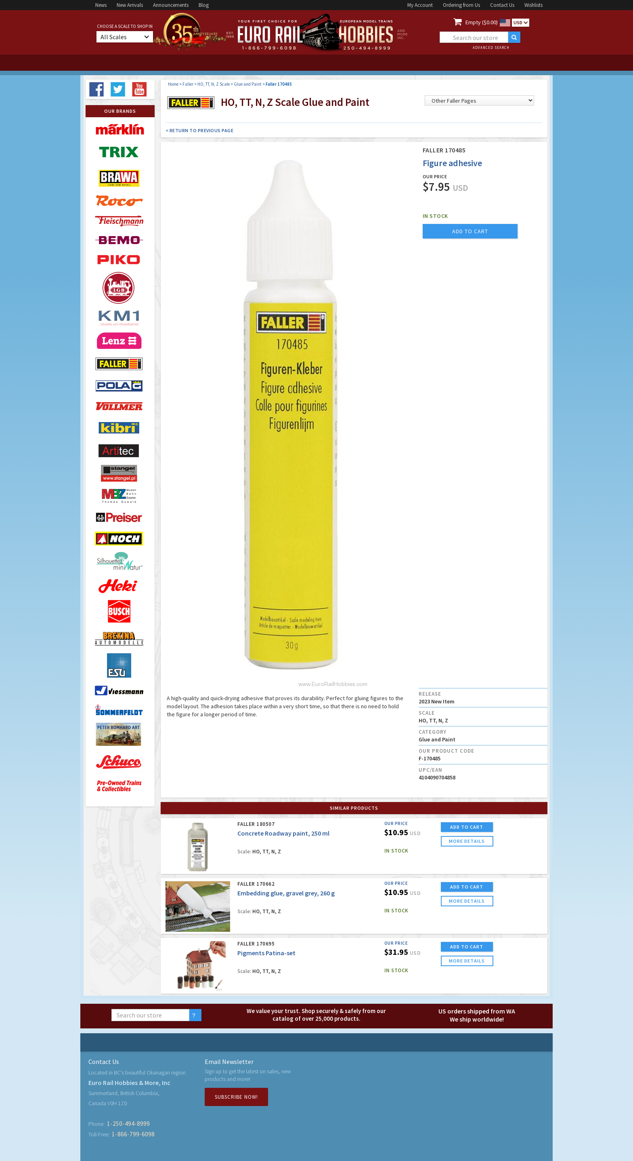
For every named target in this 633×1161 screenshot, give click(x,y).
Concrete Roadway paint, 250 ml (283, 833)
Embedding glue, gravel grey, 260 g (286, 893)
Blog (204, 5)
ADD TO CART (466, 827)
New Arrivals (130, 5)
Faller (187, 84)
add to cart (470, 231)
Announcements (171, 5)
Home (173, 84)
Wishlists (533, 5)
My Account (420, 5)
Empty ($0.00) (481, 22)
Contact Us (502, 5)
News (101, 5)
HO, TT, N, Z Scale (213, 84)
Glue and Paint (248, 84)
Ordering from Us (461, 5)
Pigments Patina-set (266, 953)
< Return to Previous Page (200, 130)
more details (467, 841)
